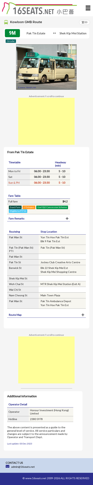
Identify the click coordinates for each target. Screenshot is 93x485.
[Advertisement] (46, 121)
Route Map (15, 314)
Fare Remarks (16, 218)
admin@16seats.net (23, 466)
